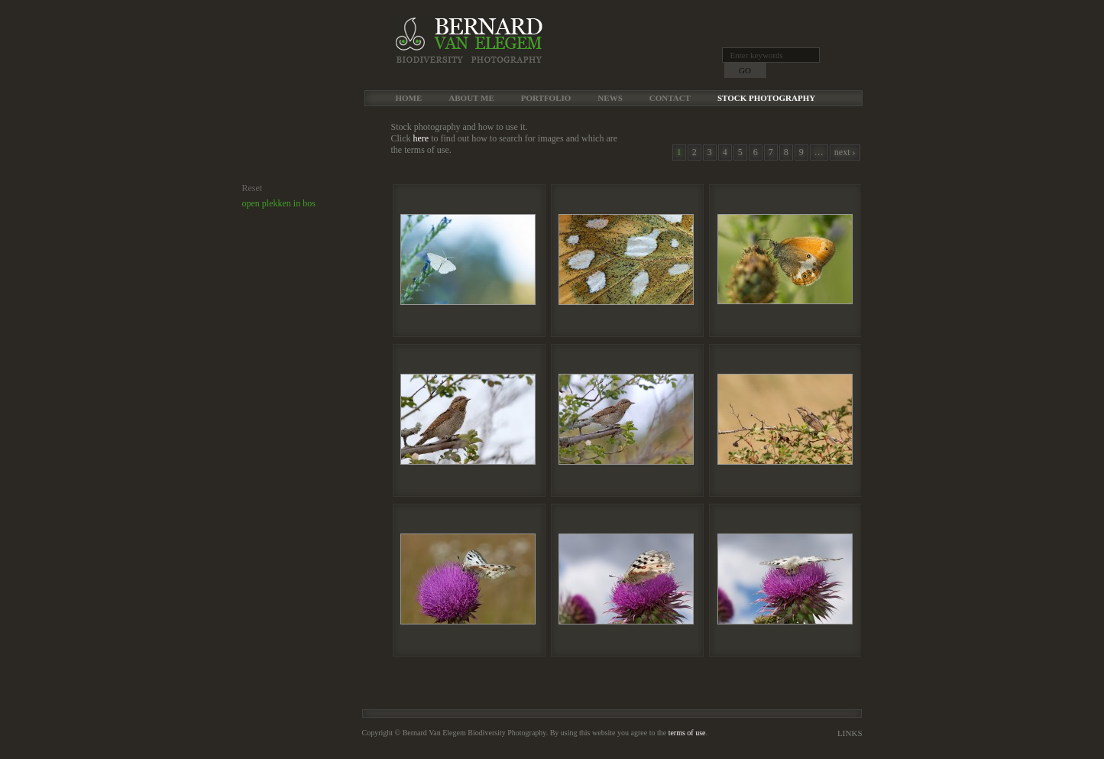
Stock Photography (766, 97)
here (421, 138)
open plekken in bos (279, 203)
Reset (252, 188)
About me (471, 97)
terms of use (687, 732)
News (609, 97)
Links (849, 733)
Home (409, 97)
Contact (670, 97)
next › (845, 152)
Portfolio (546, 97)
